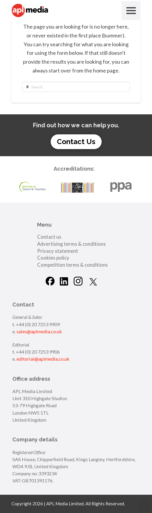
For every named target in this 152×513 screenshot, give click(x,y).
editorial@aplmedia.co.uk (43, 359)
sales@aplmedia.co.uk (39, 331)
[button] (131, 11)
